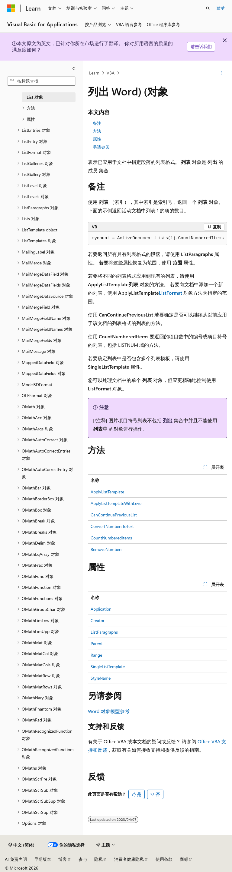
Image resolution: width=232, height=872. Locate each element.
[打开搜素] (208, 8)
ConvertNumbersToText (112, 526)
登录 (220, 8)
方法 (97, 131)
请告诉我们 (201, 46)
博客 (62, 859)
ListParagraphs (104, 632)
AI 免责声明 (16, 859)
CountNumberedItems (111, 538)
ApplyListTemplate (107, 492)
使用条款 (164, 859)
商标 (184, 859)
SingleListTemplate (108, 666)
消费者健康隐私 (129, 859)
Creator (98, 620)
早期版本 (42, 859)
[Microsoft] (11, 8)
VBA (110, 73)
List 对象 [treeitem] (35, 97)
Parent (97, 643)
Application (101, 609)
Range (96, 655)
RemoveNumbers (106, 549)
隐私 (98, 859)
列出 (167, 420)
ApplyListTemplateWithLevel (116, 503)
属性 (97, 139)
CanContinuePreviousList (114, 515)
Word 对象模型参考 (109, 711)
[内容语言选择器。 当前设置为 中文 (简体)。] (21, 845)
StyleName (101, 678)
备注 (97, 123)
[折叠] (74, 68)
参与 (83, 859)
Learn (94, 73)
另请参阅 (101, 147)
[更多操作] (222, 73)
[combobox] (41, 81)
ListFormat (170, 293)
